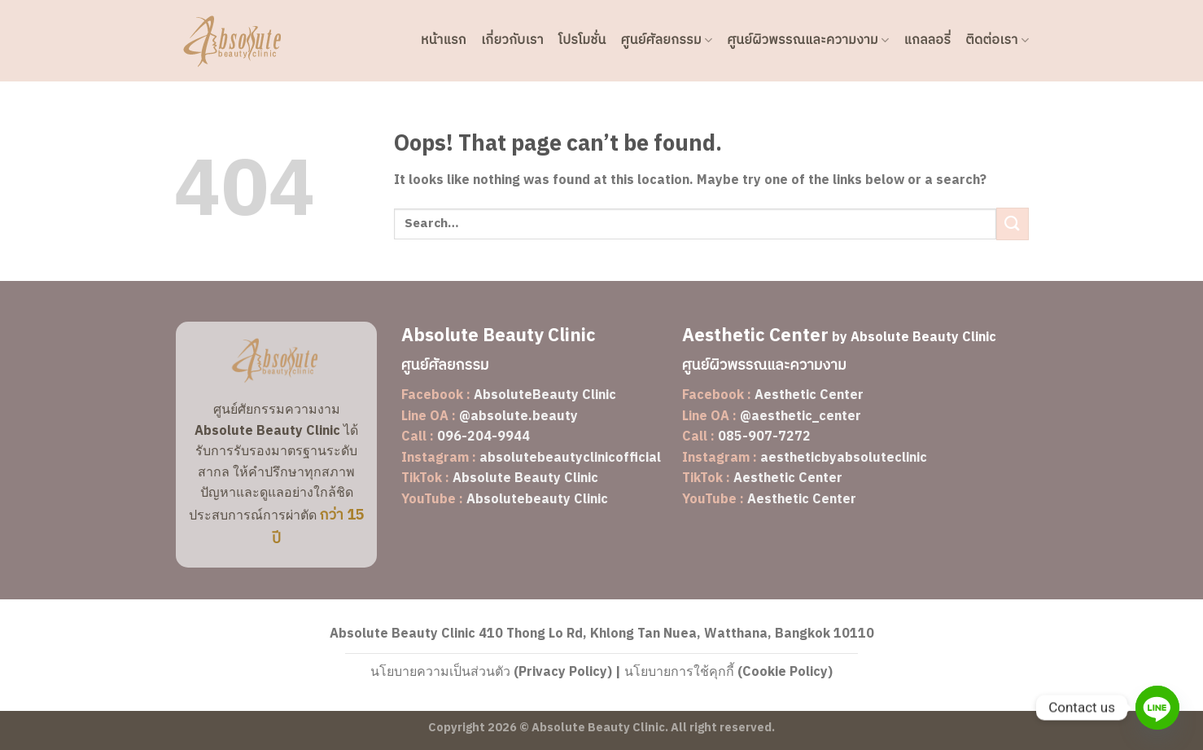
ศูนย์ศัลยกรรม (667, 40)
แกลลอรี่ (927, 40)
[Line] (1157, 708)
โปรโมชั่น (582, 40)
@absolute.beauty (518, 417)
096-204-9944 (483, 437)
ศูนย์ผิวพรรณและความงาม (808, 40)
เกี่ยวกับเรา (512, 40)
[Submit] (1012, 223)
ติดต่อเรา (997, 40)
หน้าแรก (443, 40)
